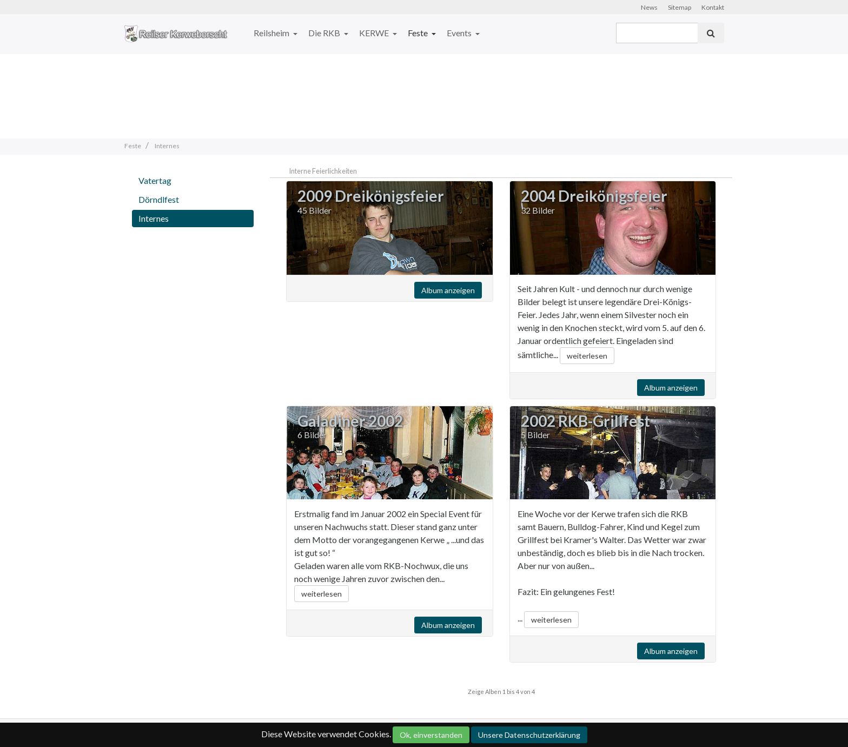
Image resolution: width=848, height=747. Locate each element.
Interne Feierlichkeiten (323, 171)
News (649, 7)
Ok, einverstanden (431, 734)
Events (460, 33)
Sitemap (679, 7)
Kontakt (712, 7)
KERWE (374, 33)
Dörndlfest (158, 199)
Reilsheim (272, 33)
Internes (153, 218)
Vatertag (154, 180)
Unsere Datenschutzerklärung (529, 734)
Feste (418, 33)
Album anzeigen (448, 290)
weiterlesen (587, 355)
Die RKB (325, 33)
